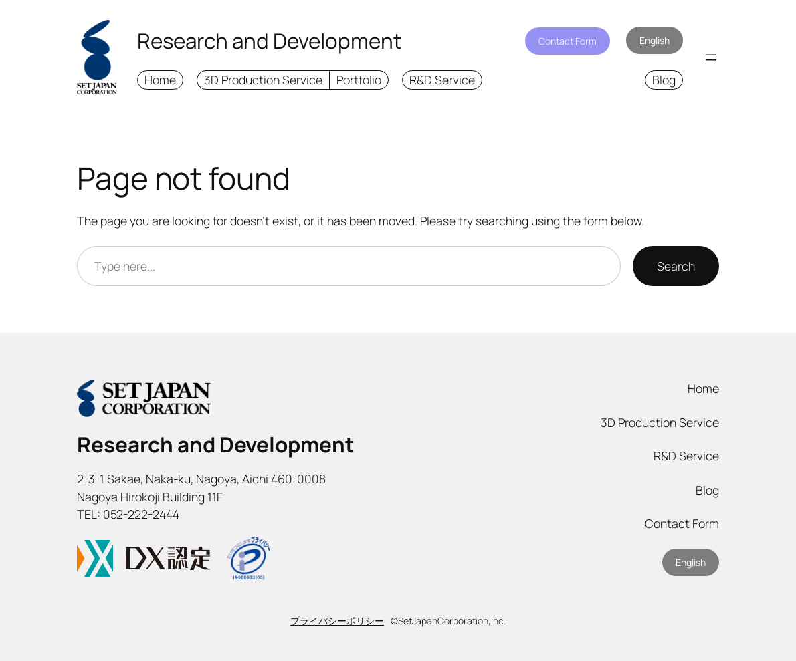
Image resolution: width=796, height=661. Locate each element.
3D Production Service (263, 80)
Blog (664, 80)
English (654, 40)
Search (676, 266)
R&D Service (442, 80)
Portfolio (358, 80)
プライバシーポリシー (337, 620)
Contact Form (567, 41)
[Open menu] (711, 57)
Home (160, 80)
